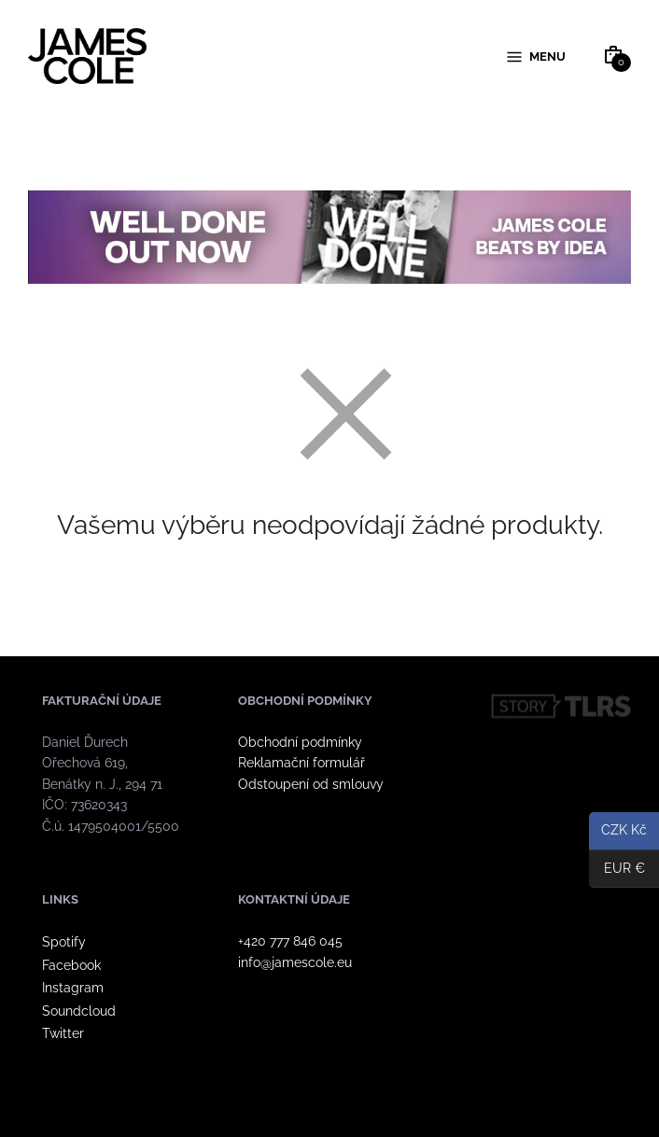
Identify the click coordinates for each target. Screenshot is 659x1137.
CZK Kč (618, 831)
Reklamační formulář (301, 763)
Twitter (63, 1033)
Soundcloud (79, 1011)
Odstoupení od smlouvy (311, 784)
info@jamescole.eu (295, 962)
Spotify (64, 941)
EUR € (617, 869)
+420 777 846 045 (290, 940)
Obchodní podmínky (300, 742)
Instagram (73, 987)
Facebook (71, 965)
